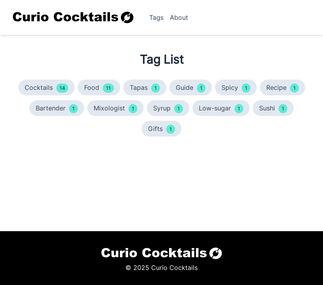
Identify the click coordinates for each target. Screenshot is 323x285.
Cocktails (46, 88)
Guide (191, 88)
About (179, 17)
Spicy (235, 88)
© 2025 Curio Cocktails (161, 268)
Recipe (282, 88)
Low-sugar (221, 108)
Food (99, 88)
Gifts (161, 129)
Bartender (57, 108)
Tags (156, 17)
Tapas (145, 88)
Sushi (273, 108)
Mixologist (115, 108)
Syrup (168, 108)
